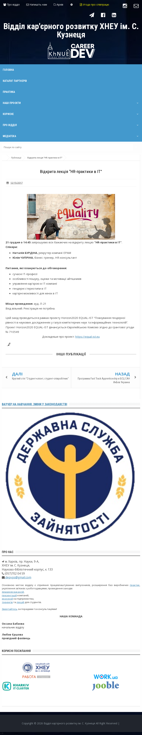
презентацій (9, 595)
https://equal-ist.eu (87, 336)
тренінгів (7, 602)
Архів (58, 4)
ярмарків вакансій (13, 592)
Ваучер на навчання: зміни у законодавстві (34, 404)
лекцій (20, 602)
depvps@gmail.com (18, 577)
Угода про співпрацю (94, 4)
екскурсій (7, 598)
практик (135, 585)
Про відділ (11, 4)
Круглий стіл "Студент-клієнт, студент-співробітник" (40, 378)
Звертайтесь (9, 609)
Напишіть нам (36, 4)
